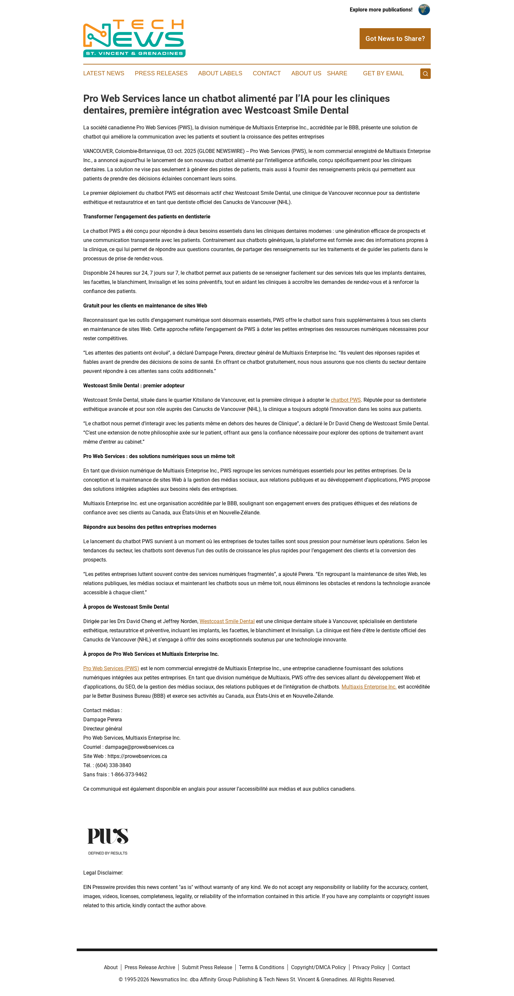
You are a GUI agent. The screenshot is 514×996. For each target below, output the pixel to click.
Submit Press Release (207, 967)
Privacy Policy (369, 967)
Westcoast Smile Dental (227, 621)
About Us (306, 73)
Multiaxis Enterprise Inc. (369, 687)
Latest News (103, 73)
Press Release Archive (150, 967)
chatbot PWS (346, 400)
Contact (267, 73)
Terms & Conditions (261, 967)
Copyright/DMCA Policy (318, 967)
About (111, 967)
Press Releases (161, 73)
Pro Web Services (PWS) (111, 668)
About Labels (220, 73)
